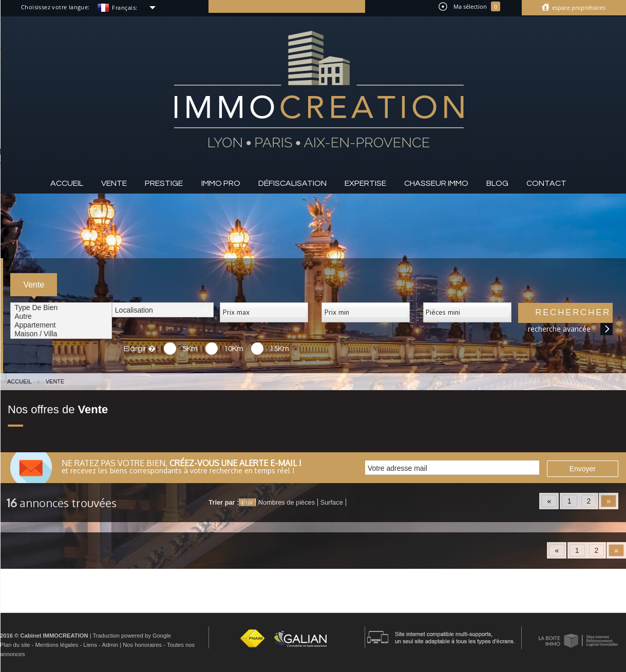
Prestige (164, 183)
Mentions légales (56, 645)
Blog (497, 183)
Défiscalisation (292, 183)
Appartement (61, 325)
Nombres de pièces (286, 502)
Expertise (365, 183)
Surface (331, 502)
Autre (61, 316)
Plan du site (15, 645)
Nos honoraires (142, 645)
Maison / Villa (61, 334)
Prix (247, 502)
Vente (114, 183)
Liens (90, 645)
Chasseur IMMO (436, 183)
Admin (110, 645)
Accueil (66, 183)
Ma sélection (469, 6)
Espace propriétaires (578, 7)
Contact (546, 183)
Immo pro (220, 183)
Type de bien (61, 307)
